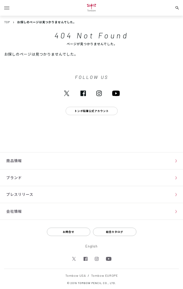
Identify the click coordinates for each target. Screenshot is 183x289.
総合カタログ (114, 232)
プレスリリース (19, 194)
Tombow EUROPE (104, 275)
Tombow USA (75, 275)
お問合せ (68, 232)
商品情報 (14, 160)
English (91, 246)
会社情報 (14, 211)
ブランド (14, 177)
